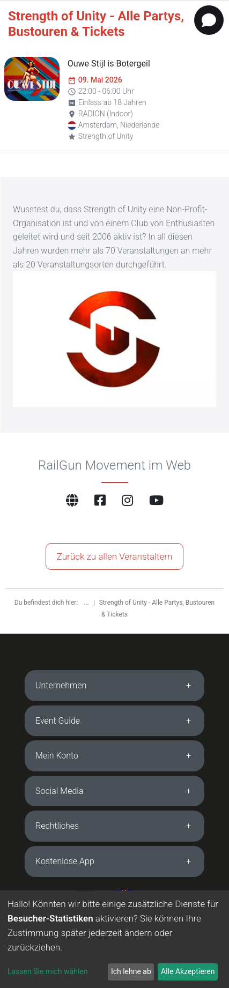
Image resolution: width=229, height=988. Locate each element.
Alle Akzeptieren (188, 971)
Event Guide (57, 721)
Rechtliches (57, 826)
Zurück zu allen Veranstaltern (115, 556)
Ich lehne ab (131, 971)
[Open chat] (209, 20)
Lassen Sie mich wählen (47, 971)
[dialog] (114, 939)
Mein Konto (56, 756)
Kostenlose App (64, 861)
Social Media (59, 791)
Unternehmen (60, 685)
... (87, 602)
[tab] (114, 685)
